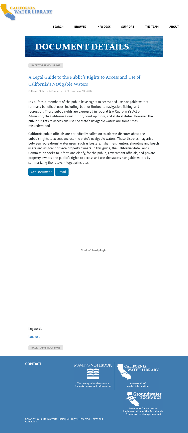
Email (62, 172)
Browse (80, 26)
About (174, 26)
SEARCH (58, 26)
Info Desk (103, 26)
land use (34, 336)
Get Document (41, 172)
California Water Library (26, 12)
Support (127, 26)
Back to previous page (45, 65)
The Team (152, 26)
